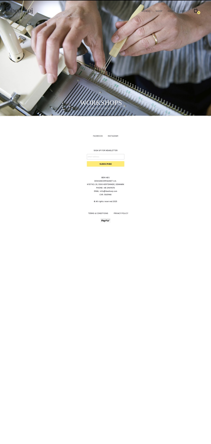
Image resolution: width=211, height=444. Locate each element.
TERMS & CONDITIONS (98, 424)
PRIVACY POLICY (121, 424)
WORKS (146, 11)
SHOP (159, 11)
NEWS (171, 11)
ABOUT (184, 11)
